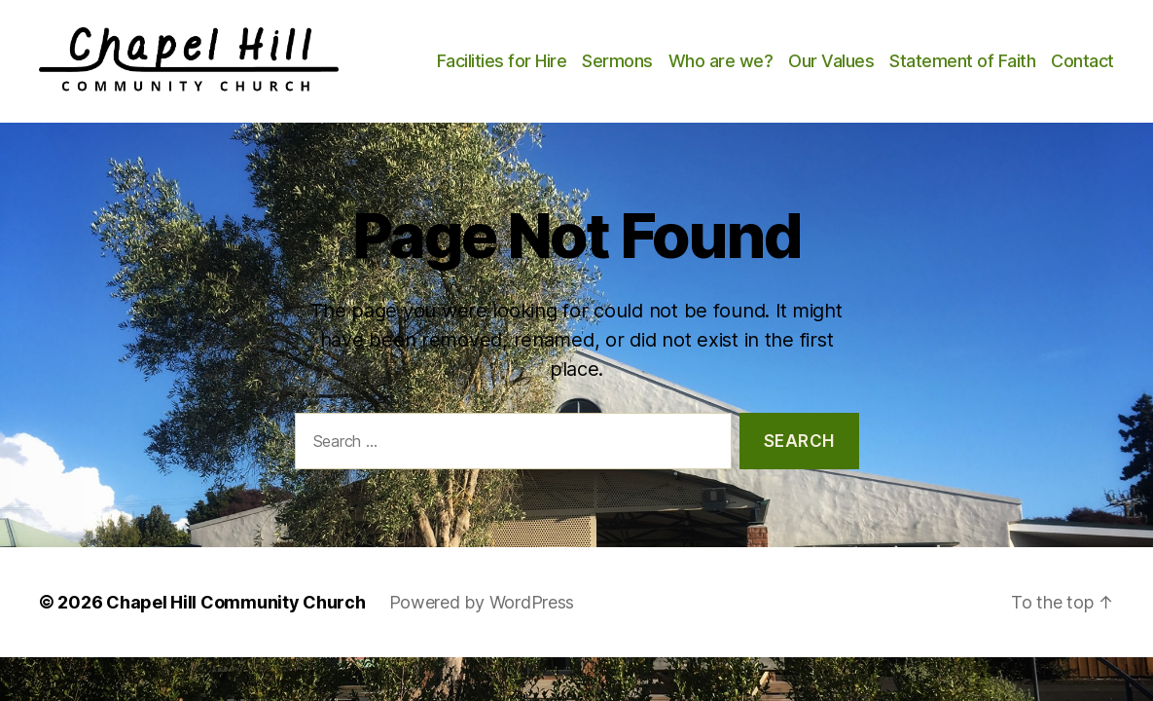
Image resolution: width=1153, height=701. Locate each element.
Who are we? (798, 55)
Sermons (696, 55)
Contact (1082, 84)
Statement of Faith (1041, 55)
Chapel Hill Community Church (235, 619)
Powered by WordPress (482, 619)
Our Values (910, 55)
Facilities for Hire (580, 55)
